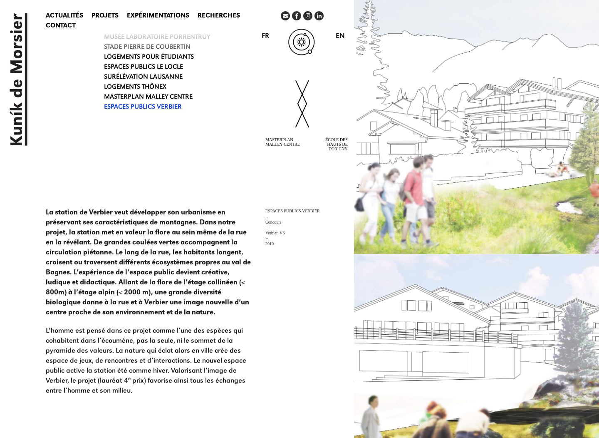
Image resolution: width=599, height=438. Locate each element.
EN (340, 36)
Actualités (64, 16)
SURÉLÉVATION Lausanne (143, 77)
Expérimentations (158, 16)
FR (265, 36)
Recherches (219, 16)
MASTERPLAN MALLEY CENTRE (148, 97)
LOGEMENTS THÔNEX (135, 87)
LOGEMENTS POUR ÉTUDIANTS (149, 57)
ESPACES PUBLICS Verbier (143, 107)
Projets (105, 16)
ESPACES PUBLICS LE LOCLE (143, 67)
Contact (61, 26)
